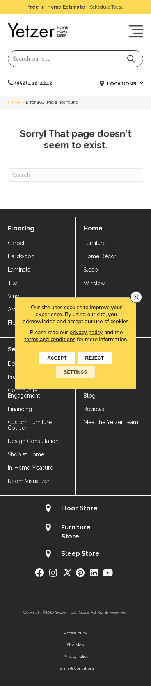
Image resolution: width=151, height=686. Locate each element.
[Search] (75, 175)
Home (14, 102)
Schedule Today (107, 7)
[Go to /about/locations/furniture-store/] (75, 532)
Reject (94, 357)
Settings (75, 372)
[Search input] (75, 58)
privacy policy (86, 332)
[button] (130, 58)
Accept (56, 357)
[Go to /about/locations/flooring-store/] (75, 509)
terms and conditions (49, 339)
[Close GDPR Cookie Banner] (136, 297)
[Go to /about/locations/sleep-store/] (75, 554)
